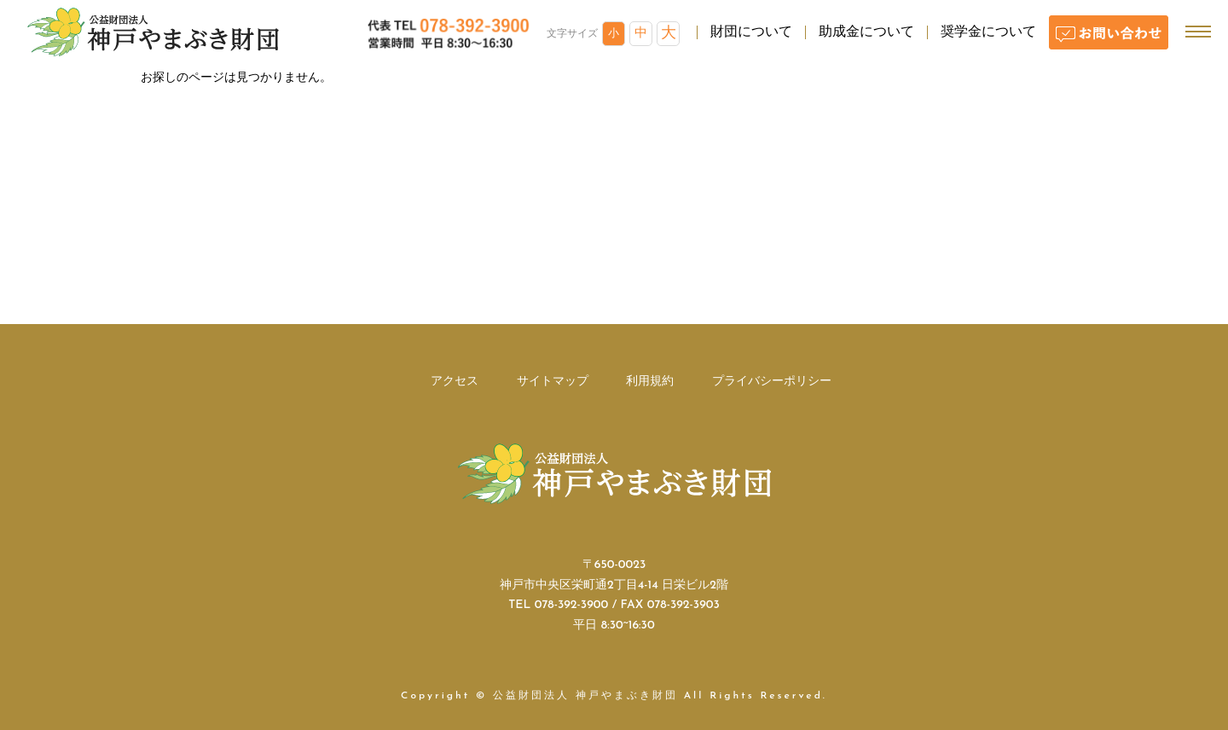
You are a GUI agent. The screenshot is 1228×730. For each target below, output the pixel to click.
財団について (751, 32)
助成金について (866, 32)
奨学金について (988, 32)
